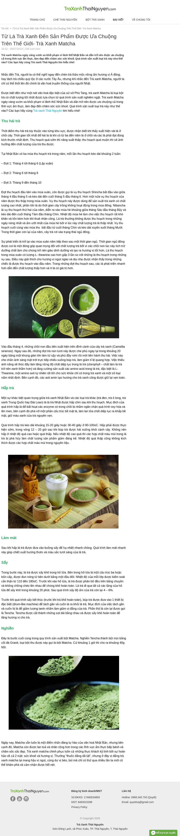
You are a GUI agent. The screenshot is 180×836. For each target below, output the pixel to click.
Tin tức (5, 28)
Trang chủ (37, 19)
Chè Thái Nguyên (65, 19)
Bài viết (118, 19)
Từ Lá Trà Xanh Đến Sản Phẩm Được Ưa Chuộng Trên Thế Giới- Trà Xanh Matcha (57, 28)
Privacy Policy (79, 807)
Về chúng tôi (141, 19)
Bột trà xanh (95, 19)
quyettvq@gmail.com (142, 802)
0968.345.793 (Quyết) (143, 797)
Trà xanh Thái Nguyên (47, 110)
